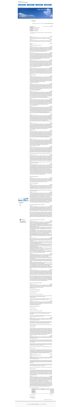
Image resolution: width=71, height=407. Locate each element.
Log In (51, 25)
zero (51, 399)
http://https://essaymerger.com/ (36, 27)
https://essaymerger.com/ (36, 28)
